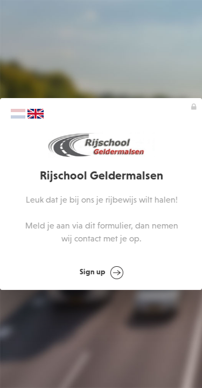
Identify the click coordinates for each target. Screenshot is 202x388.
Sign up (101, 272)
